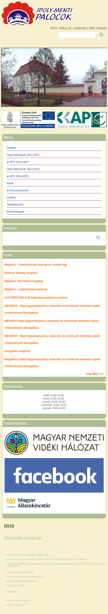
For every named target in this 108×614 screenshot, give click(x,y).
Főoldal (11, 147)
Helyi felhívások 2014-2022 (23, 169)
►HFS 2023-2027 (18, 162)
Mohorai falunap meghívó (21, 273)
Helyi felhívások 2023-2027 (23, 155)
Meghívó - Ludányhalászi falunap (26, 289)
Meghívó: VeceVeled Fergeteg (24, 281)
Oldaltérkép (11, 592)
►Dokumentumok (18, 190)
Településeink (15, 204)
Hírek (10, 183)
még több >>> (94, 374)
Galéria (11, 197)
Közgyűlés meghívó (17, 351)
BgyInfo (19, 605)
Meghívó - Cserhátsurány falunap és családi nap (36, 264)
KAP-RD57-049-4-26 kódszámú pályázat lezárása (36, 297)
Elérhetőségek (15, 211)
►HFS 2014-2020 (18, 176)
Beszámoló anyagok (15, 585)
